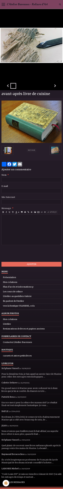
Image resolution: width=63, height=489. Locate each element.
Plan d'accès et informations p (18, 287)
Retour (31, 150)
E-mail (4, 186)
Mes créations (10, 282)
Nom (3, 175)
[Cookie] (6, 483)
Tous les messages (14, 482)
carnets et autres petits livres (17, 356)
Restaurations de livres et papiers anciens (24, 329)
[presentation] (23, 253)
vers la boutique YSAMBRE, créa (19, 306)
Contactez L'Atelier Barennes (17, 342)
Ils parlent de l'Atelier (13, 301)
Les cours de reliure (13, 291)
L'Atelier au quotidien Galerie (17, 296)
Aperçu (52, 212)
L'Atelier (7, 324)
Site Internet (8, 197)
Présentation (9, 277)
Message (6, 208)
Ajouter (31, 264)
